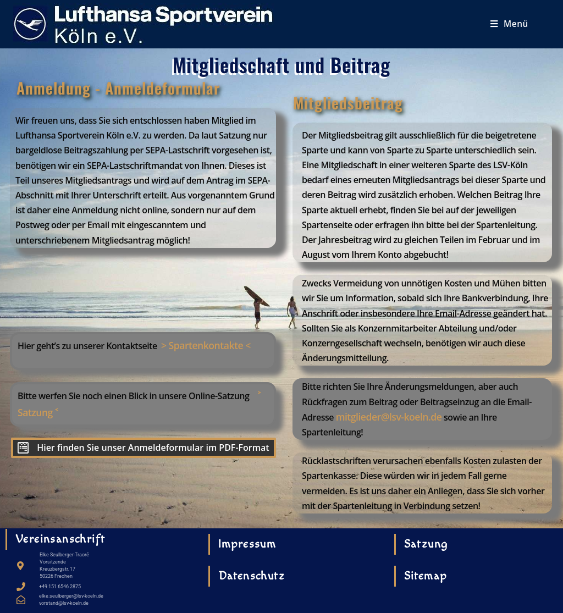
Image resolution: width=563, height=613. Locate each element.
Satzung (426, 544)
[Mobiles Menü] (509, 24)
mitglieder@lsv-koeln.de (389, 416)
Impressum (247, 544)
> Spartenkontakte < (206, 345)
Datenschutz (251, 576)
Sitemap (425, 576)
